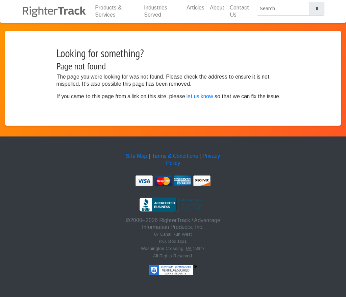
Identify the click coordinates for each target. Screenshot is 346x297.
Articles (195, 7)
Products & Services (108, 11)
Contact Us (239, 11)
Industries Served (155, 11)
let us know (200, 96)
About (217, 7)
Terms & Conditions (175, 156)
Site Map (136, 156)
